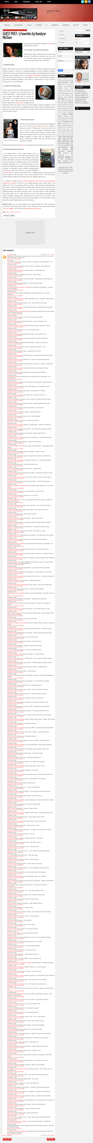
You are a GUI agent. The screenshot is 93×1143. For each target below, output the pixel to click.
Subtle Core (38, 2)
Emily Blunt (68, 91)
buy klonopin (10, 274)
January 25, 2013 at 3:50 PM (15, 750)
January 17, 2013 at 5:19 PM (15, 540)
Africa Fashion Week (40, 126)
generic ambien (11, 451)
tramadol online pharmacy (14, 608)
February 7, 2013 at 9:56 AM (15, 934)
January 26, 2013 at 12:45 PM (15, 792)
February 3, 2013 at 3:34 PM (15, 887)
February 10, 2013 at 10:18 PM (15, 972)
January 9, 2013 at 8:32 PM (14, 383)
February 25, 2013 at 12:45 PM (15, 1097)
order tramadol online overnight (15, 543)
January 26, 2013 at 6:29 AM (15, 780)
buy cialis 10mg (11, 838)
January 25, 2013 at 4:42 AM (15, 741)
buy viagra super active (13, 535)
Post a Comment (7, 1135)
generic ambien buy (12, 395)
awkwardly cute (67, 140)
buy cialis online (11, 1003)
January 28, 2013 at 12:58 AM (15, 814)
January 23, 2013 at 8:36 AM (15, 699)
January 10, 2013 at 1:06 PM (15, 409)
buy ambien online (12, 363)
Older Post (51, 1139)
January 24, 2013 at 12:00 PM (15, 720)
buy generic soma (12, 386)
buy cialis (9, 842)
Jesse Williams (63, 104)
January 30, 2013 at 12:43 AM (15, 848)
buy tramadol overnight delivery (15, 270)
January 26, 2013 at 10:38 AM (15, 788)
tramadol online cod (12, 1100)
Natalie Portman (63, 116)
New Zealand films (63, 119)
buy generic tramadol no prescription (17, 623)
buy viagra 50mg (11, 589)
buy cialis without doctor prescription (17, 584)
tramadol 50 (10, 675)
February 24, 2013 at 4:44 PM (15, 1080)
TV (46, 25)
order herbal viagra (12, 518)
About (16, 2)
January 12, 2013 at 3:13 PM (15, 438)
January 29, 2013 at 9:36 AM (15, 835)
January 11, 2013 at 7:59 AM (15, 417)
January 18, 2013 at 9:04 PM (15, 577)
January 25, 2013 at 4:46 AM (15, 746)
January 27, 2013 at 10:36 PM (15, 809)
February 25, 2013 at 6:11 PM (15, 1101)
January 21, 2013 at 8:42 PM (15, 659)
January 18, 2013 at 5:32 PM (15, 573)
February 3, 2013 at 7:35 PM (15, 900)
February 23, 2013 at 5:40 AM (15, 1076)
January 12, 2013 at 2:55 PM (15, 430)
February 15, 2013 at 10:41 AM (15, 1043)
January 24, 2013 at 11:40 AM (15, 716)
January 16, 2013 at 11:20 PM (15, 519)
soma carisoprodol (12, 916)
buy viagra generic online (14, 562)
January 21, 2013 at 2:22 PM (15, 647)
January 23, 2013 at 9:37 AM (15, 703)
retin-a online (10, 689)
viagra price (10, 851)
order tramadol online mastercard (16, 553)
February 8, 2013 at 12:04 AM (15, 943)
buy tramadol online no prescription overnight (19, 962)
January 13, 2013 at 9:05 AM (15, 457)
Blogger (66, 173)
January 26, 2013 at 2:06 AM (15, 775)
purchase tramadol (12, 641)
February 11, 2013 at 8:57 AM (15, 981)
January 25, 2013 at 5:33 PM (15, 758)
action (60, 138)
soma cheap (10, 834)
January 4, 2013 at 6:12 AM (14, 267)
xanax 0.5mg (10, 1083)
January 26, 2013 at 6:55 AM (15, 784)
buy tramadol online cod (13, 654)
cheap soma (10, 351)
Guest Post (11, 30)
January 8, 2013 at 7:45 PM (14, 361)
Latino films (67, 110)
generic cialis (10, 736)
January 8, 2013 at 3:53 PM (14, 352)
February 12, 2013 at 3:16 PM (15, 1018)
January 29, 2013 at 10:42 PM (15, 843)
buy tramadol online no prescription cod (18, 1121)
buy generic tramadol (13, 334)
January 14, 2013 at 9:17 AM (15, 474)
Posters (29, 25)
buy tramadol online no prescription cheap (18, 311)
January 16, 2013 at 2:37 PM (15, 515)
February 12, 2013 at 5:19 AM (15, 1001)
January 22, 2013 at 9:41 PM (15, 682)
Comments (80, 43)
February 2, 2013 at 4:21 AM (15, 869)
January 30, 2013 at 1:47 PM (15, 856)
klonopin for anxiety (12, 278)
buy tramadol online (12, 390)
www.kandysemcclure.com (33, 208)
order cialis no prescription (14, 505)
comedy (67, 145)
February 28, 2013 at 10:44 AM (15, 1114)
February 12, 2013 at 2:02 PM (15, 1013)
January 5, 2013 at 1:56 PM (14, 271)
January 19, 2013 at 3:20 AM (15, 590)
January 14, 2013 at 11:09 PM (15, 488)
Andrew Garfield (62, 78)
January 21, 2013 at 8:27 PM (15, 655)
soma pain (10, 868)
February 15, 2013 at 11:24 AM (15, 1047)
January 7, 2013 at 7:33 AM (14, 308)
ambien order (10, 399)
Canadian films (62, 90)
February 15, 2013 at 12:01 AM (15, 1035)
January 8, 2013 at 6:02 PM (14, 356)
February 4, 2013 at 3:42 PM (15, 904)
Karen (8, 260)
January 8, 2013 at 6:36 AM (14, 339)
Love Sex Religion (8, 208)
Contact (6, 2)
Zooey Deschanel (64, 136)
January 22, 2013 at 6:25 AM (15, 668)
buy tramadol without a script (15, 975)
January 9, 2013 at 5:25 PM (14, 373)
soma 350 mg (11, 950)
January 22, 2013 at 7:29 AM (15, 672)
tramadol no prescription (13, 355)
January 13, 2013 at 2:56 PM (15, 461)
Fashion (85, 25)
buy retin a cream (12, 658)
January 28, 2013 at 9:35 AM (15, 818)
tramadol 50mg (11, 632)
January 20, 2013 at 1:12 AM (15, 610)
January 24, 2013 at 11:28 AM (15, 712)
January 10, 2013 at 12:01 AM (15, 388)
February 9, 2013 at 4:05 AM (15, 951)
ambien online (11, 342)
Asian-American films (65, 82)
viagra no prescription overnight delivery (18, 485)
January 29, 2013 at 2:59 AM (15, 831)
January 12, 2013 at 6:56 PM (15, 443)
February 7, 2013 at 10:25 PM (15, 938)
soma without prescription (14, 876)
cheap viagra (10, 778)
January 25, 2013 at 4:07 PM (15, 754)
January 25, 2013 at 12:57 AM (15, 737)
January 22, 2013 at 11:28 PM (15, 686)
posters (61, 157)
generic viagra (11, 808)
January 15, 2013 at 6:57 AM (15, 492)
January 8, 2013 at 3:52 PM (14, 348)
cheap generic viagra (13, 791)
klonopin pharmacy (12, 403)
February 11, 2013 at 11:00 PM (15, 996)
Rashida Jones (68, 121)
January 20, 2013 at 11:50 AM (15, 625)
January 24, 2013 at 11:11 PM (15, 733)
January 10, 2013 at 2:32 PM (15, 413)
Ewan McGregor (65, 95)
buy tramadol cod (12, 598)
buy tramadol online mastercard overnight (18, 287)
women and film (63, 162)
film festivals (63, 149)
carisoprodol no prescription (14, 1095)
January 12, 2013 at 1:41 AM (15, 426)
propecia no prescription (13, 531)
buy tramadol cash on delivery (15, 307)
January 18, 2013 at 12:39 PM (15, 565)
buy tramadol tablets (12, 338)
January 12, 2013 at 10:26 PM (15, 453)
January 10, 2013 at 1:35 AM (15, 396)
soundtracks (69, 159)
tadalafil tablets (11, 753)
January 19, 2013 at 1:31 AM (15, 586)
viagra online (10, 441)
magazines (61, 155)
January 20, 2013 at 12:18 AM (15, 606)
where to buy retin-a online (14, 1016)
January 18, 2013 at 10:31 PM (15, 581)
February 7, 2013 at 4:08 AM (15, 921)
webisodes (66, 161)
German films (68, 99)
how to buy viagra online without (16, 460)
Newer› (49, 1135)
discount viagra (11, 468)
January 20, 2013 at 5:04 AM (15, 615)
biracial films (65, 142)
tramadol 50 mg (11, 637)
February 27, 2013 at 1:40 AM (15, 1105)
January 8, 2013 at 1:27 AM (14, 331)
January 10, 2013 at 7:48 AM (15, 400)
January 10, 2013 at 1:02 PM (15, 405)
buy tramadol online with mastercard (17, 1131)
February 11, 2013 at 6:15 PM (15, 985)
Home (29, 1138)
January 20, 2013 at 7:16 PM (15, 634)
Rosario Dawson (62, 125)
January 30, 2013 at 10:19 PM (15, 860)
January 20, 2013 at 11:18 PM (15, 638)
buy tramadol (10, 649)
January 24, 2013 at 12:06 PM (15, 725)
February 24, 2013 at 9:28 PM (15, 1084)
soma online (10, 884)
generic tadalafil (11, 1029)
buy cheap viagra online (13, 499)
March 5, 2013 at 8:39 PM (14, 1128)
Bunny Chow (19, 103)
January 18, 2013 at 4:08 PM (15, 569)
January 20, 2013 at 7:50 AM (15, 620)
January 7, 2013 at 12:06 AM (15, 300)
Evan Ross (70, 93)
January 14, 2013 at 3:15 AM (15, 465)
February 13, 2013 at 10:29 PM (15, 1030)
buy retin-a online (12, 971)
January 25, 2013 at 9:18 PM (15, 771)
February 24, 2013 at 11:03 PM (15, 1088)
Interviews (66, 25)
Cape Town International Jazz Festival (31, 181)
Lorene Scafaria (62, 112)
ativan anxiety (11, 283)
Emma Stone (61, 93)
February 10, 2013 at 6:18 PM (15, 968)
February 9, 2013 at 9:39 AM (15, 955)
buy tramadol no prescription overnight (17, 1069)
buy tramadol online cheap (14, 437)
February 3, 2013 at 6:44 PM (15, 896)
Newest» (52, 1135)
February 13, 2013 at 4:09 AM (15, 1022)
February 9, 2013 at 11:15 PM (15, 960)
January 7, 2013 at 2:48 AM (14, 304)
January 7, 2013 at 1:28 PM (14, 318)
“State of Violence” (8, 172)
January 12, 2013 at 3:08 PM (15, 434)
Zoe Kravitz (61, 132)
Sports (49, 2)
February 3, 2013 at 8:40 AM (15, 882)
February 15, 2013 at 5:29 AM (15, 1039)
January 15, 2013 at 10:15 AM (15, 497)
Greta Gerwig (61, 101)
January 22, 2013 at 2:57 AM (15, 664)
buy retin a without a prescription (16, 984)
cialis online (10, 464)
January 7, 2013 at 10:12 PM (15, 327)
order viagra (10, 770)
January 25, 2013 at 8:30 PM (15, 763)
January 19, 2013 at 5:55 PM (15, 600)
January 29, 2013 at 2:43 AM (15, 826)
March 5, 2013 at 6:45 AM (14, 1122)
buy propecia (10, 645)
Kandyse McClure (20, 30)
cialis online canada (12, 732)
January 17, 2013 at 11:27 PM (15, 546)
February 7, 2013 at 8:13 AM (15, 930)
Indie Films (7, 25)
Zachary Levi (66, 131)
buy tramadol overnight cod (14, 999)
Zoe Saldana (67, 134)
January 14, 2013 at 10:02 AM (15, 478)
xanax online (10, 1064)
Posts (78, 39)
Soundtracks (55, 25)
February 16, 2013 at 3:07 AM (15, 1052)
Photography (26, 2)
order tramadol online (13, 382)
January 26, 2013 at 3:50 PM (15, 797)
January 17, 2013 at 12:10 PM (15, 532)
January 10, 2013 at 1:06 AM (15, 392)
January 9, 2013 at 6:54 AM (14, 369)
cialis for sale (10, 1112)
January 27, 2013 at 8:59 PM (15, 805)
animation (70, 138)
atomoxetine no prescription (14, 557)
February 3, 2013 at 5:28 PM (15, 892)
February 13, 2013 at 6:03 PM (15, 1026)
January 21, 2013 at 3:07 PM (15, 651)
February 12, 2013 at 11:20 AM (15, 1005)
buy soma (9, 933)
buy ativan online (11, 266)
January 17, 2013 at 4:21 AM (15, 523)
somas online (10, 481)
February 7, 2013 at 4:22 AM (15, 926)
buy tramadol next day (13, 359)
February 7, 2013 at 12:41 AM (15, 917)
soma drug (10, 920)
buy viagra (10, 455)
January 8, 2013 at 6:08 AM (14, 335)
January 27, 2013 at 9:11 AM (15, 801)
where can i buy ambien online (15, 298)
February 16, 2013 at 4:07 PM (15, 1061)
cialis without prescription (14, 783)
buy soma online (11, 846)
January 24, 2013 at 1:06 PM (15, 729)
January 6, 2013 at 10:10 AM (15, 284)
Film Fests (76, 25)
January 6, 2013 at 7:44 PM (14, 295)
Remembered (66, 123)
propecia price (11, 693)
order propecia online (13, 580)
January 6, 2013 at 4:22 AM (14, 280)
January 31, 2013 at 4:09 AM (15, 865)
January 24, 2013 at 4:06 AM (15, 708)
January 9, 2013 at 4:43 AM (14, 365)
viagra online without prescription (16, 719)
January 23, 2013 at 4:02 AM (15, 691)
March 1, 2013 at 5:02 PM (14, 1118)
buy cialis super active (13, 549)
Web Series (39, 25)
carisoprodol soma (12, 937)
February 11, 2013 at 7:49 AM (15, 977)
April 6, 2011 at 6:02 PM (13, 263)
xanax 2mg (10, 1074)
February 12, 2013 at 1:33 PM (15, 1009)
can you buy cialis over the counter (16, 477)
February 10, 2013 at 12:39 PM (15, 964)
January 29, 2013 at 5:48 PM (15, 839)
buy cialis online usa (12, 491)
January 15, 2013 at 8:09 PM (15, 502)
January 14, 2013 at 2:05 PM (15, 482)
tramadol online (11, 303)
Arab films (67, 80)
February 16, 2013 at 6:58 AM (15, 1057)
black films (61, 144)
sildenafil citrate (11, 859)
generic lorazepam (12, 321)
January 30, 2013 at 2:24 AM (15, 852)
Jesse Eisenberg (68, 102)
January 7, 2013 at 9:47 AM (14, 314)
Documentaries (18, 25)
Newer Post (7, 1139)
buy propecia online (12, 572)
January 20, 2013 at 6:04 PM (15, 630)
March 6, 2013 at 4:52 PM (14, 1134)
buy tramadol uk (11, 293)
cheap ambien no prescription (15, 424)
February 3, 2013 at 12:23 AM (15, 877)
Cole (49, 43)
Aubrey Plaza (64, 84)
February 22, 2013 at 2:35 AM (15, 1071)
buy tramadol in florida (13, 1060)
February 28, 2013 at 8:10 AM (15, 1110)
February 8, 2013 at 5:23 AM (15, 947)
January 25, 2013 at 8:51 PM (15, 767)
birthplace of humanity (33, 75)
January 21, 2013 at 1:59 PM (15, 642)
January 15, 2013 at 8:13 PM (15, 506)
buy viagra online (11, 472)
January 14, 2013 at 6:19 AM (15, 470)
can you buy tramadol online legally (16, 325)
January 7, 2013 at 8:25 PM (14, 322)
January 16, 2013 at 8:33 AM (15, 511)
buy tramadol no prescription (15, 368)
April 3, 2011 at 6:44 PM (13, 259)
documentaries (63, 147)
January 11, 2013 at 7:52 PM (15, 422)
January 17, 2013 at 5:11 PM (15, 536)
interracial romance (65, 151)
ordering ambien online (13, 346)
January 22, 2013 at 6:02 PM (15, 678)
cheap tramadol (11, 1012)
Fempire (60, 97)
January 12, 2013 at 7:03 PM (15, 448)
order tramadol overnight (14, 613)
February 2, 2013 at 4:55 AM (15, 873)
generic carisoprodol (12, 495)
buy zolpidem (10, 420)
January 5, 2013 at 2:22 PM (14, 276)
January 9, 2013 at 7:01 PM (14, 379)
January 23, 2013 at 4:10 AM (15, 695)
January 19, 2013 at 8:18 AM (15, 596)
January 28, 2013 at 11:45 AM (15, 822)
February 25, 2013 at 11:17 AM (15, 1093)
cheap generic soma (12, 894)
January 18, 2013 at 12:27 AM (15, 550)
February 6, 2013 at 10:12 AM (15, 913)
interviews (66, 153)
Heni (23, 145)
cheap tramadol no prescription (15, 967)
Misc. (65, 114)
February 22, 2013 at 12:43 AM (15, 1066)
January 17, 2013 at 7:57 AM (15, 528)
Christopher (10, 254)
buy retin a (10, 618)
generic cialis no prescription (15, 821)
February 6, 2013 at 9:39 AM (15, 909)
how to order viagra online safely (16, 446)
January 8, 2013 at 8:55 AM (14, 344)
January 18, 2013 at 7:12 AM (15, 559)
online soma (10, 890)
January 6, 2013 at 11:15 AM (15, 290)
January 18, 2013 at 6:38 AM (15, 555)
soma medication (11, 941)
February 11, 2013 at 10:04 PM (15, 991)
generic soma (11, 958)
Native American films (64, 118)
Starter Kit (63, 38)
